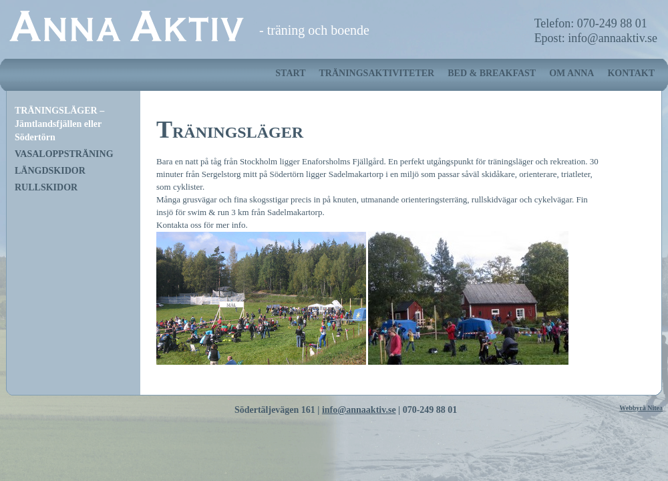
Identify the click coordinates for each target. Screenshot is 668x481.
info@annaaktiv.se (359, 410)
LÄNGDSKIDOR (50, 171)
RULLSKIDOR (46, 187)
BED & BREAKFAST (492, 73)
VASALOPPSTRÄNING (64, 154)
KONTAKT (631, 73)
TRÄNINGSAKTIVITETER (376, 73)
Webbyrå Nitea (641, 408)
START (290, 73)
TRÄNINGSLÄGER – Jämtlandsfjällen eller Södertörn (59, 124)
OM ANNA (571, 73)
